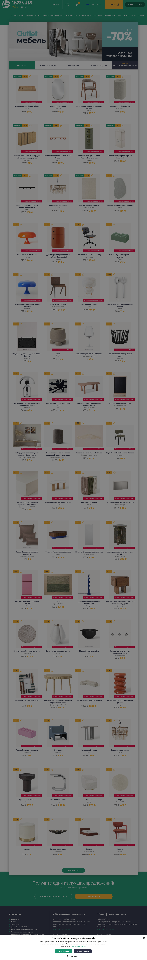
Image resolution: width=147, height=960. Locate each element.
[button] (73, 956)
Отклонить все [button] (83, 951)
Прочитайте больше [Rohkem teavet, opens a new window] (79, 946)
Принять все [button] (64, 951)
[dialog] (73, 480)
